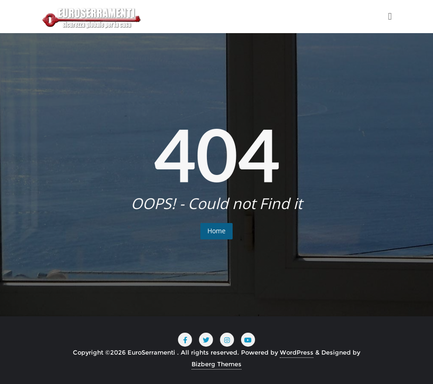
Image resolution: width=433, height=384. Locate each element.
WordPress (296, 352)
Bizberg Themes (216, 364)
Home (216, 230)
